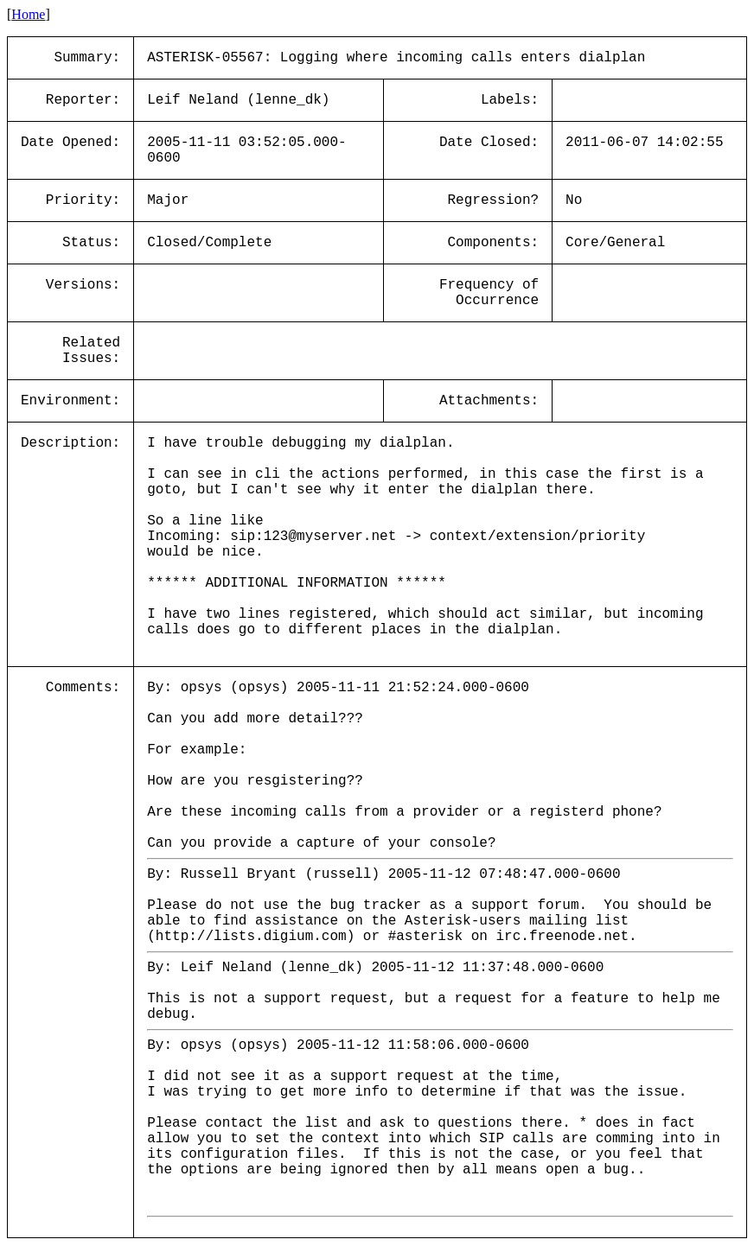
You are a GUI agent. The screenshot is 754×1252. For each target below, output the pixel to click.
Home (28, 14)
